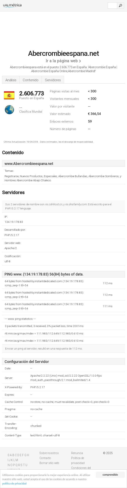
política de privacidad (14, 483)
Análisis (10, 80)
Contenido (30, 80)
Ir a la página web (62, 60)
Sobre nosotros (49, 453)
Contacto (45, 458)
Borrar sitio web (49, 463)
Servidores (53, 80)
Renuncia (77, 453)
